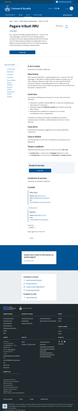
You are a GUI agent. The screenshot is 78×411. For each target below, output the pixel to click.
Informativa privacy (45, 342)
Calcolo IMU (22, 52)
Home (10, 21)
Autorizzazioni (25, 321)
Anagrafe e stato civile (27, 318)
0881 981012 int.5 (40, 196)
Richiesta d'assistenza (45, 356)
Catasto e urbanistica (27, 323)
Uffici (4, 333)
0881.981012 (11, 349)
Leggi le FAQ (43, 351)
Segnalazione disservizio (46, 353)
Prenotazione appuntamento (47, 354)
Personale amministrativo (9, 328)
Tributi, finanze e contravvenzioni (28, 21)
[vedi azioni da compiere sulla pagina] (66, 26)
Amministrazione (10, 15)
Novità (20, 15)
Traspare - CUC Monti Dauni (29, 344)
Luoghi (60, 331)
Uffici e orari (6, 365)
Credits (31, 399)
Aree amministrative (8, 318)
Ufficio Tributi (33, 192)
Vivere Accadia (38, 15)
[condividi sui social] (59, 26)
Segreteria (33, 212)
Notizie (60, 318)
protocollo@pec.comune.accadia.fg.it (40, 202)
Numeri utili (6, 367)
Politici (5, 331)
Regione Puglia (8, 2)
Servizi (28, 15)
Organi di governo (7, 326)
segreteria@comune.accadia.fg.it (39, 220)
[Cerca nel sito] (70, 8)
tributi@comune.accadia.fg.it (41, 198)
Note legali (42, 344)
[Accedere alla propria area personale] (63, 2)
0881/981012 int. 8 (40, 215)
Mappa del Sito (44, 399)
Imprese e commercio (45, 318)
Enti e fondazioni (7, 323)
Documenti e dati (7, 321)
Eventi (59, 333)
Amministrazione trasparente (47, 349)
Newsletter (61, 344)
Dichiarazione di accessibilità (47, 347)
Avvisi (59, 321)
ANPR (23, 342)
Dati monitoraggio (7, 399)
